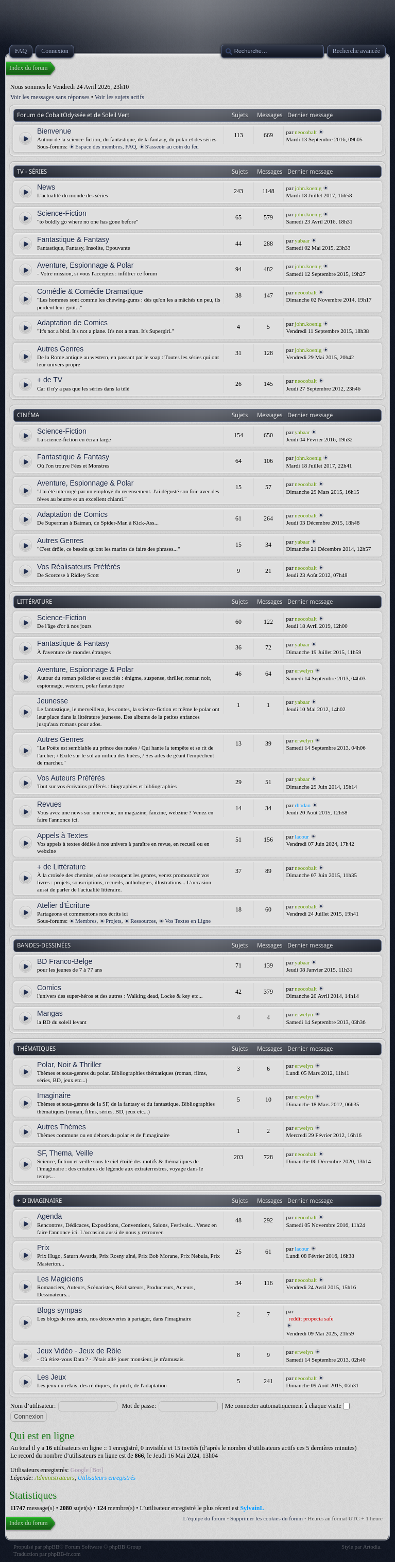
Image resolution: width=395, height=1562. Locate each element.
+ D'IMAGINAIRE (39, 1200)
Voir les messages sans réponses (50, 97)
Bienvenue (54, 131)
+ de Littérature (61, 867)
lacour (301, 836)
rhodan (303, 805)
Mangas (50, 1013)
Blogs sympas (59, 1310)
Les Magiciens (60, 1279)
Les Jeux (51, 1377)
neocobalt (306, 132)
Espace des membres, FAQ (105, 146)
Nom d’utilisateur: (33, 1405)
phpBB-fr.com (64, 1554)
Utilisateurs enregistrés (107, 1477)
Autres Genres (60, 349)
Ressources (143, 921)
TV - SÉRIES (32, 171)
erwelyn (304, 670)
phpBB (51, 1547)
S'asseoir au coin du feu (172, 146)
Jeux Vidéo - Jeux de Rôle (79, 1351)
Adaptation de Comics (72, 323)
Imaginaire (54, 1095)
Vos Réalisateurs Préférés (79, 567)
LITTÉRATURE (34, 601)
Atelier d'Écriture (63, 905)
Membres (86, 921)
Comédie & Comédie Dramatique (90, 291)
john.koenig (308, 188)
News (46, 187)
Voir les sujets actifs (119, 97)
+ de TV (49, 380)
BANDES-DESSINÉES (44, 945)
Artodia (372, 1547)
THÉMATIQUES (36, 1048)
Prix (43, 1247)
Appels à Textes (62, 835)
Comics (49, 987)
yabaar (302, 240)
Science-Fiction (62, 213)
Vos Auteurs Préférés (71, 778)
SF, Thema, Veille (65, 1153)
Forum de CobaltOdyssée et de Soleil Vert (73, 115)
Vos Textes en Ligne (188, 921)
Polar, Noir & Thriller (69, 1065)
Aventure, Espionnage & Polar (85, 265)
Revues (49, 804)
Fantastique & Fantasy (73, 239)
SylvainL (252, 1508)
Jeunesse (52, 701)
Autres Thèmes (61, 1127)
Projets (114, 921)
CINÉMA (28, 415)
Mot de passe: (139, 1405)
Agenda (49, 1216)
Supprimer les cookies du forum (266, 1518)
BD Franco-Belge (64, 961)
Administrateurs (54, 1477)
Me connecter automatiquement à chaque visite (287, 1405)
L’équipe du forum (204, 1518)
